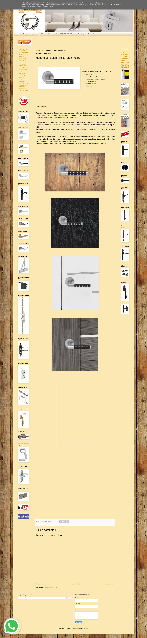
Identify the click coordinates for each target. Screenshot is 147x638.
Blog (42, 34)
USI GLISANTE (23, 91)
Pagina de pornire (75, 584)
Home (18, 34)
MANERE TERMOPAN (22, 64)
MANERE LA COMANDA (22, 57)
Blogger (88, 628)
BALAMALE (22, 75)
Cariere (50, 34)
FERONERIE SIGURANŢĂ (23, 85)
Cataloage (81, 34)
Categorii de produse (30, 34)
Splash (42, 50)
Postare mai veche (109, 584)
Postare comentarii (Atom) (51, 587)
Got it (123, 4)
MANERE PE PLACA (23, 61)
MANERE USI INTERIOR (23, 50)
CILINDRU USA (23, 67)
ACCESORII (22, 89)
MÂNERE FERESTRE (22, 78)
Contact (91, 34)
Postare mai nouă (41, 584)
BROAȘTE (22, 73)
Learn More (115, 4)
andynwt (76, 628)
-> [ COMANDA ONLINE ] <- (65, 34)
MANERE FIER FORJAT (23, 53)
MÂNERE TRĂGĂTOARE (23, 82)
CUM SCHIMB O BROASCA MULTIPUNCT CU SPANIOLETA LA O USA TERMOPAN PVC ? (125, 61)
